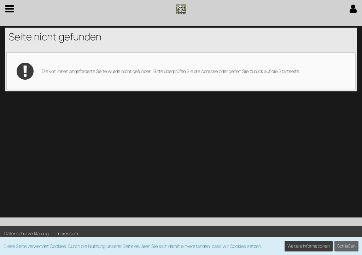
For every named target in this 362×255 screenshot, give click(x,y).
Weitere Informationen (308, 246)
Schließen (346, 246)
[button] (10, 9)
